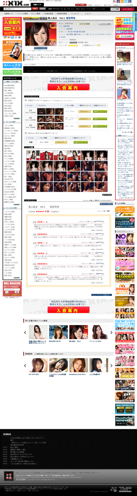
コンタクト (118, 2)
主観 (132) (8, 219)
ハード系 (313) (9, 240)
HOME (90, 5)
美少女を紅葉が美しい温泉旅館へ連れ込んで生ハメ (125, 64)
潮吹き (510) (8, 146)
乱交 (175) (8, 270)
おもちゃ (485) (9, 136)
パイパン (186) (9, 268)
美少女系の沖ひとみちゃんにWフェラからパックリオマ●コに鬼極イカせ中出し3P (125, 110)
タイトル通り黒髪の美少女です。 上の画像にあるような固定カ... (126, 176)
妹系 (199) (8, 95)
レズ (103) (8, 273)
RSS (122, 2)
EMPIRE (69, 29)
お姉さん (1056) (10, 98)
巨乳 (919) (8, 106)
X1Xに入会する (69, 87)
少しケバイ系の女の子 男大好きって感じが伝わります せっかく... (126, 146)
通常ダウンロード (85, 111)
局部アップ (95, 9)
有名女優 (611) (9, 88)
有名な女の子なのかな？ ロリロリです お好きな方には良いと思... (126, 170)
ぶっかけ (102, 9)
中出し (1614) (9, 222)
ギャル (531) (8, 103)
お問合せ (55, 473)
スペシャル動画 (22, 14)
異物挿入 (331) (9, 128)
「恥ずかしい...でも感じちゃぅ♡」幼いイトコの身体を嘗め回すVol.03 (125, 82)
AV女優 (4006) (9, 85)
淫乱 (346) (8, 237)
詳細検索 (37, 473)
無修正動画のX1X (16, 3)
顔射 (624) (8, 138)
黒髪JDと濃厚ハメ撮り (18, 450)
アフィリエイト (65, 473)
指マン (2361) (9, 169)
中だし (73, 9)
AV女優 (75, 32)
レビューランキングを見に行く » (101, 295)
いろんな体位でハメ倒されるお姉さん (23, 464)
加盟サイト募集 (77, 473)
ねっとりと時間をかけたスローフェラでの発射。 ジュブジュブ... (126, 182)
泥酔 (75, 34)
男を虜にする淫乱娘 (17, 452)
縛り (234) (8, 151)
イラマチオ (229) (10, 189)
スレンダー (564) (10, 113)
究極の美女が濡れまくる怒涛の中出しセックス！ (37, 342)
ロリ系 (61, 9)
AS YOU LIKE (34, 374)
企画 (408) (8, 242)
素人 (65, 9)
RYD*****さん (100, 274)
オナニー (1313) (10, 133)
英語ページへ (114, 2)
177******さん (100, 263)
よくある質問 (128, 5)
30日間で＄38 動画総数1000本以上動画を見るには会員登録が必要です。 (68, 80)
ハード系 (85, 34)
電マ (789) (8, 156)
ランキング (75, 14)
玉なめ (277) (8, 179)
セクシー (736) (9, 257)
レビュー (88, 14)
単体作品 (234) (9, 265)
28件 (98, 45)
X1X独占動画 (48, 14)
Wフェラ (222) (9, 194)
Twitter (126, 2)
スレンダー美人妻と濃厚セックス (22, 461)
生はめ (63, 37)
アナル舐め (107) (10, 197)
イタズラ (88, 9)
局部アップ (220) (10, 245)
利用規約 (87, 473)
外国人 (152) (8, 116)
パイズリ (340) (9, 161)
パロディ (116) (9, 227)
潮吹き (78, 9)
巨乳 (69, 9)
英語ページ (96, 473)
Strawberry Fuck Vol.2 (77, 374)
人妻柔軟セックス (16, 459)
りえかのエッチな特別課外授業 (57, 375)
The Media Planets (121, 489)
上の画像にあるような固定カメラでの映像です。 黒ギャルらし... (126, 188)
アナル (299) (8, 126)
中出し (79, 34)
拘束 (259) (8, 214)
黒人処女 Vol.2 (75, 341)
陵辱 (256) (8, 232)
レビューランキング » (126, 198)
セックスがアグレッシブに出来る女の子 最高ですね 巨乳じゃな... (126, 152)
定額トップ (37, 4)
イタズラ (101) (9, 235)
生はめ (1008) (9, 192)
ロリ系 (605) (8, 93)
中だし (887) (8, 199)
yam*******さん (99, 253)
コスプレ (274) (9, 250)
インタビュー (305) (11, 131)
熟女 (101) (8, 275)
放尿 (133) (8, 166)
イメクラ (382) (9, 212)
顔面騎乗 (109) (9, 141)
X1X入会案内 (12, 28)
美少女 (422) (8, 111)
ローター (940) (9, 174)
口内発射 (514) (9, 187)
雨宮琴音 (70, 18)
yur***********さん (99, 221)
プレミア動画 (35, 14)
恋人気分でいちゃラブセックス (21, 454)
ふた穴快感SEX (94, 374)
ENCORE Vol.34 (55, 341)
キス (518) (8, 184)
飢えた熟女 (14, 447)
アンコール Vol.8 (95, 341)
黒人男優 (69, 34)
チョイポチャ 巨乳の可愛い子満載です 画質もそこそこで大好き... (126, 141)
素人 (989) (8, 90)
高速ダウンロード (100, 111)
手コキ (102, 34)
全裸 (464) (8, 260)
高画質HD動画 (62, 14)
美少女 (83, 9)
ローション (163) (10, 171)
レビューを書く (40, 48)
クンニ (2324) (9, 143)
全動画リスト (117, 5)
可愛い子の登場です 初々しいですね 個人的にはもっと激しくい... (126, 164)
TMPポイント (41, 50)
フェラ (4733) (9, 164)
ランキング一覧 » (127, 132)
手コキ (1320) (9, 154)
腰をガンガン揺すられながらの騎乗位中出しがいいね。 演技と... (126, 193)
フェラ (97, 34)
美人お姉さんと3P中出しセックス (22, 457)
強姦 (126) (8, 217)
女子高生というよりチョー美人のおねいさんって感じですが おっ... (126, 158)
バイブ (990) (8, 159)
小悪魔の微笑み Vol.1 (125, 123)
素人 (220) (8, 255)
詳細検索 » (17, 118)
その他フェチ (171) (11, 263)
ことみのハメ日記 (124, 126)
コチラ (17, 297)
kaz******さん (100, 242)
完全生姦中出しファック (125, 99)
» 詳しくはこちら (33, 490)
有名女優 (82, 32)
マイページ (81, 5)
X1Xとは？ (98, 5)
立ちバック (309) (10, 182)
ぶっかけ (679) (9, 229)
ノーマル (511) (9, 224)
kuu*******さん (100, 234)
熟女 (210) (8, 101)
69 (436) (7, 148)
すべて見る (107, 195)
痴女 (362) (8, 108)
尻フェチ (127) (9, 252)
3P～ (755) (8, 177)
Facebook (130, 2)
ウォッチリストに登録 (105, 24)
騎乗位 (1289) (9, 202)
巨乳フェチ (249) (10, 247)
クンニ (92, 34)
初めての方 (107, 5)
